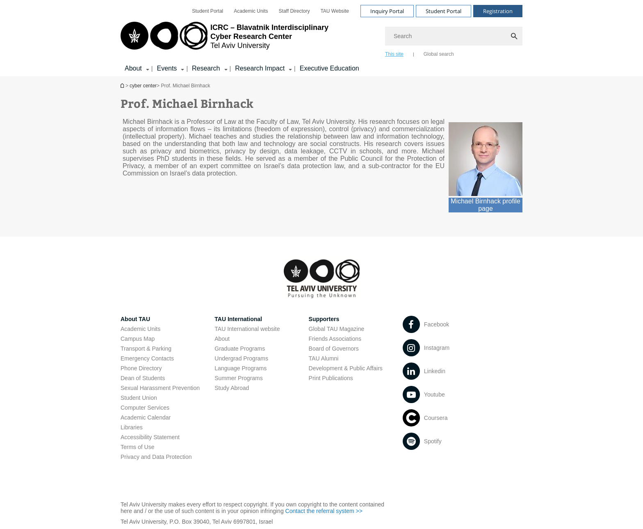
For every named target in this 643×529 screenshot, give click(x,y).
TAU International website (247, 329)
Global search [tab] (439, 54)
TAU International (238, 319)
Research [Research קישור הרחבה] (206, 68)
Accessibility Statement (150, 437)
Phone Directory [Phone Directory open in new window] (141, 368)
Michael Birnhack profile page (485, 205)
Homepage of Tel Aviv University (123, 85)
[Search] (453, 36)
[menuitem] (207, 11)
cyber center (143, 86)
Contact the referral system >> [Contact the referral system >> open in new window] (324, 511)
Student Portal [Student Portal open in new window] (207, 11)
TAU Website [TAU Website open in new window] (334, 11)
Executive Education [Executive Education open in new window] (329, 68)
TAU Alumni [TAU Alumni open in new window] (324, 358)
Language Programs (240, 368)
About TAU (135, 319)
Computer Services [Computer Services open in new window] (145, 407)
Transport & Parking (146, 348)
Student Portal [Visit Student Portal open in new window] (443, 11)
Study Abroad (231, 388)
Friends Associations (335, 338)
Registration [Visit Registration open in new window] (498, 11)
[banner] (321, 38)
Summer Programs (238, 378)
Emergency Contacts (147, 358)
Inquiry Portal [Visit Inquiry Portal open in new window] (387, 11)
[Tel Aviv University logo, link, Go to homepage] (224, 39)
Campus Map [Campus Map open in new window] (138, 338)
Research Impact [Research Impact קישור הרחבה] (260, 68)
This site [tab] (394, 54)
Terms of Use (137, 447)
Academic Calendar (146, 417)
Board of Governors (334, 348)
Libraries (132, 427)
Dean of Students (143, 378)
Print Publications (331, 378)
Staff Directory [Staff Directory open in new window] (294, 11)
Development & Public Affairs (346, 368)
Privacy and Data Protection (156, 457)
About (222, 338)
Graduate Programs (239, 348)
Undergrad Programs (241, 358)
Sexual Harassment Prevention (160, 388)
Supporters (324, 319)
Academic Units (140, 329)
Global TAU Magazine (337, 329)
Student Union (139, 397)
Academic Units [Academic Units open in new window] (251, 11)
